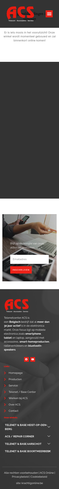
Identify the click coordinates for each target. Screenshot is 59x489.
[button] (49, 13)
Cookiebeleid (39, 476)
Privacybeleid (20, 476)
